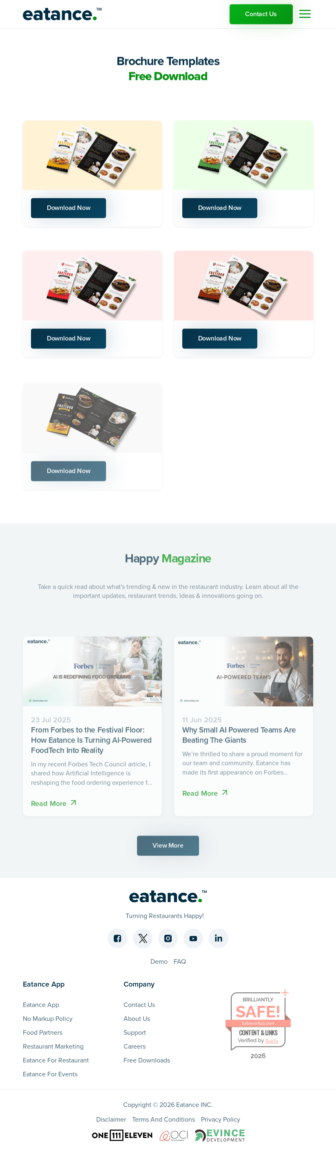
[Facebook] (117, 938)
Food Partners (42, 1031)
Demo (159, 960)
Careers (135, 1045)
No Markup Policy (48, 1018)
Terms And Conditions (163, 1118)
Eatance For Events (50, 1073)
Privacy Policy (220, 1118)
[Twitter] (143, 938)
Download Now (69, 209)
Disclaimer (111, 1118)
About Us (137, 1018)
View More (168, 849)
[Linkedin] (218, 938)
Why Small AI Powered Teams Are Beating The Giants (239, 740)
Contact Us (260, 15)
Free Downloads (147, 1059)
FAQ (180, 960)
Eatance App (41, 1004)
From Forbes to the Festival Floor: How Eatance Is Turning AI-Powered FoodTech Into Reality (91, 745)
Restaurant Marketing (53, 1045)
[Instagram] (168, 938)
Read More (54, 807)
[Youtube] (193, 938)
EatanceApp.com (258, 1027)
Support (135, 1031)
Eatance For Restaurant (56, 1059)
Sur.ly (271, 1045)
